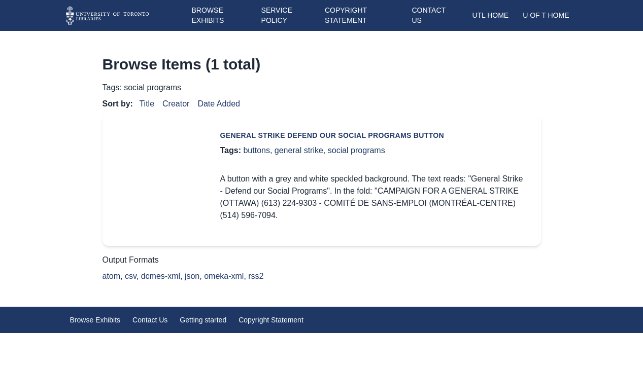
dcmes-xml (160, 276)
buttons (256, 150)
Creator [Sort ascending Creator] (175, 103)
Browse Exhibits (95, 320)
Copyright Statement (271, 320)
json (192, 276)
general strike (299, 150)
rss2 (255, 276)
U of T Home (546, 15)
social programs (356, 150)
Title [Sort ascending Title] (146, 103)
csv (131, 276)
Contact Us (149, 320)
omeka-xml (224, 276)
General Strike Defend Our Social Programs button (332, 135)
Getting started (203, 320)
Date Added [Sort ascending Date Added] (218, 103)
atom (112, 276)
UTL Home (490, 15)
